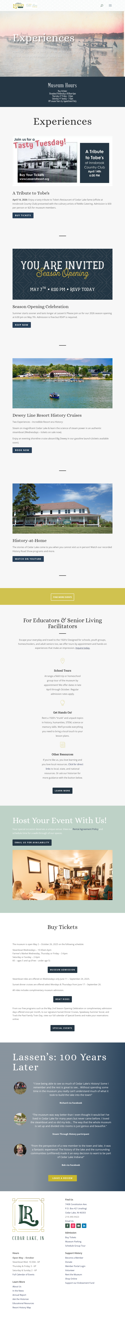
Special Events (62, 1028)
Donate (68, 1261)
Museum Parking (73, 1241)
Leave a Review (42, 1178)
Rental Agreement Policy (85, 829)
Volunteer (70, 1270)
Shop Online (71, 1278)
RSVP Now (21, 324)
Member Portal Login (75, 1266)
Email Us (69, 1221)
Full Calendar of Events (23, 1274)
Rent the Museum (73, 1274)
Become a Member (74, 1257)
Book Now (22, 450)
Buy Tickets (23, 215)
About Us (17, 1286)
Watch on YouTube (28, 558)
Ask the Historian (21, 1299)
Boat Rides (62, 999)
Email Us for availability (32, 842)
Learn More (62, 790)
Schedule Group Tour (75, 1245)
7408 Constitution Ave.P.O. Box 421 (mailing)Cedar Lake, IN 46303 (76, 1208)
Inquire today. (83, 648)
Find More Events (62, 597)
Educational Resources (23, 1303)
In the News (18, 1290)
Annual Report (19, 1294)
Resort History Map (22, 1307)
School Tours (62, 670)
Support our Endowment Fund (79, 1282)
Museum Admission (62, 969)
